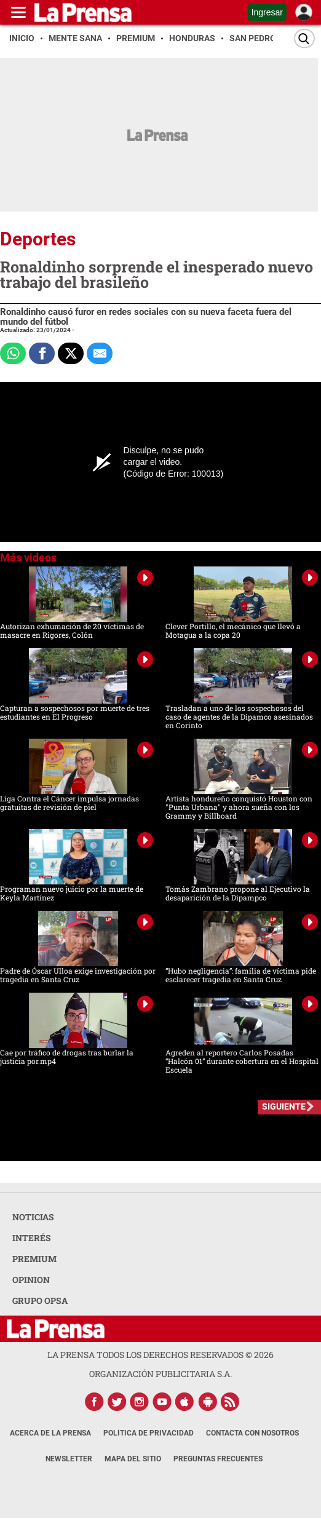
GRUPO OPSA (40, 1300)
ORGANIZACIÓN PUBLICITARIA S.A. (160, 1374)
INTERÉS (31, 1238)
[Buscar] (304, 38)
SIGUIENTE (284, 1106)
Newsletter (69, 1459)
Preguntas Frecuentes (218, 1459)
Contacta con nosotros (252, 1433)
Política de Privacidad (148, 1433)
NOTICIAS (33, 1217)
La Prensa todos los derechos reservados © (160, 1354)
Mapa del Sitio (133, 1459)
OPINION (31, 1279)
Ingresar (267, 12)
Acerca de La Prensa (50, 1433)
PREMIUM (34, 1259)
